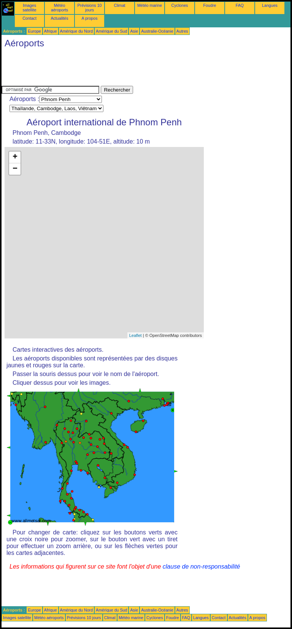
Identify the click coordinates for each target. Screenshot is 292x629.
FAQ (240, 5)
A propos (89, 18)
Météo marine (149, 5)
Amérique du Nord (76, 31)
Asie (134, 31)
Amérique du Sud (111, 31)
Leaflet (135, 335)
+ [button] (15, 157)
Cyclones (179, 5)
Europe (34, 31)
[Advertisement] (140, 69)
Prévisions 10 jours (90, 7)
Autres (182, 31)
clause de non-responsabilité (201, 566)
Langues (270, 5)
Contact (29, 18)
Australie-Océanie (157, 31)
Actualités (59, 18)
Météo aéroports (59, 7)
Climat (119, 5)
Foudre (209, 5)
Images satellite (29, 7)
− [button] (15, 169)
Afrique (50, 31)
